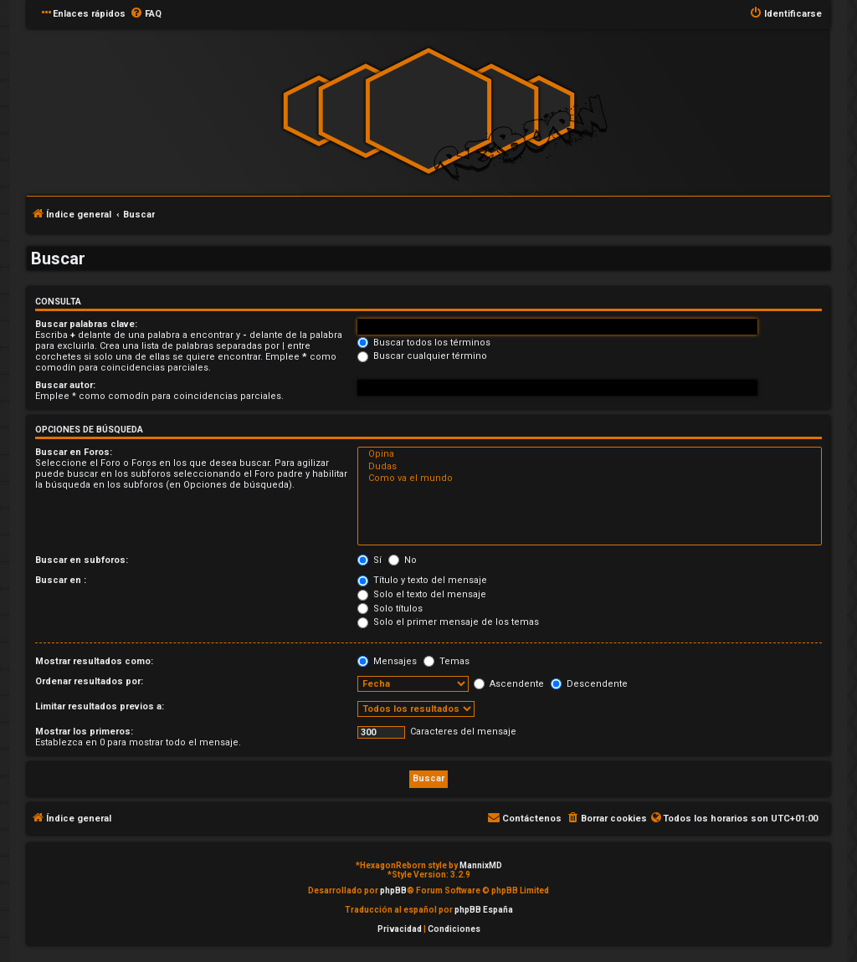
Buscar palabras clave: (86, 324)
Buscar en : (60, 580)
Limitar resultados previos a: (99, 706)
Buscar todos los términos (423, 342)
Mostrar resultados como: (94, 661)
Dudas (589, 467)
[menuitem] (146, 14)
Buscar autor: (65, 385)
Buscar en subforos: (81, 560)
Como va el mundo (589, 478)
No (402, 560)
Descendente (589, 683)
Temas (446, 661)
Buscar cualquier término (422, 356)
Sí (369, 560)
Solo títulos (390, 608)
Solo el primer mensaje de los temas (448, 622)
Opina (589, 454)
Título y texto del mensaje (422, 580)
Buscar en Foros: (73, 452)
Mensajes (387, 661)
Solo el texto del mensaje (421, 594)
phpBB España (483, 909)
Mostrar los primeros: (84, 731)
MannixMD (480, 865)
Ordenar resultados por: (89, 681)
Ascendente (509, 683)
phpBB (393, 890)
